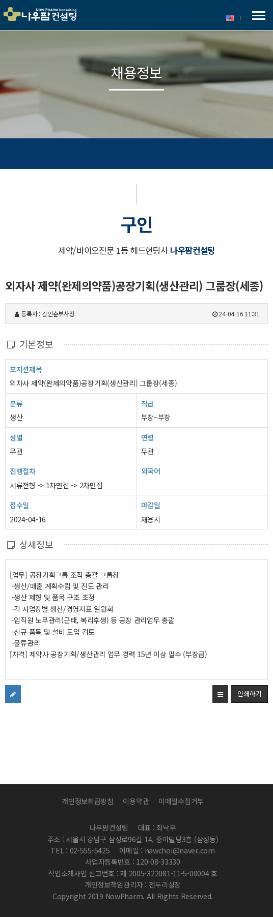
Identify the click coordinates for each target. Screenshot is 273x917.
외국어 (150, 471)
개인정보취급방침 (88, 801)
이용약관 (136, 801)
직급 (147, 403)
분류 (16, 403)
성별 (16, 437)
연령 (147, 437)
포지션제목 (26, 369)
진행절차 (23, 470)
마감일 (150, 505)
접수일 (19, 504)
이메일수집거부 (181, 801)
